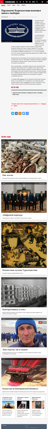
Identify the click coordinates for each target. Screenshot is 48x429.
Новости (3, 5)
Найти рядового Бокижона (36, 398)
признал (22, 79)
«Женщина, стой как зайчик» (23, 398)
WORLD (33, 2)
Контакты (4, 425)
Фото (18, 5)
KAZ (17, 2)
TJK (23, 2)
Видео (13, 5)
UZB (30, 2)
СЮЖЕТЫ (23, 5)
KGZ (20, 2)
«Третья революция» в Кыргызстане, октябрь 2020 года (27, 16)
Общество (14, 16)
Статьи (8, 5)
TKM (26, 2)
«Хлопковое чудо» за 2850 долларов (7, 398)
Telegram (43, 104)
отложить (26, 82)
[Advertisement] (24, 126)
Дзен (15, 105)
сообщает (37, 28)
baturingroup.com (33, 427)
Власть (10, 16)
